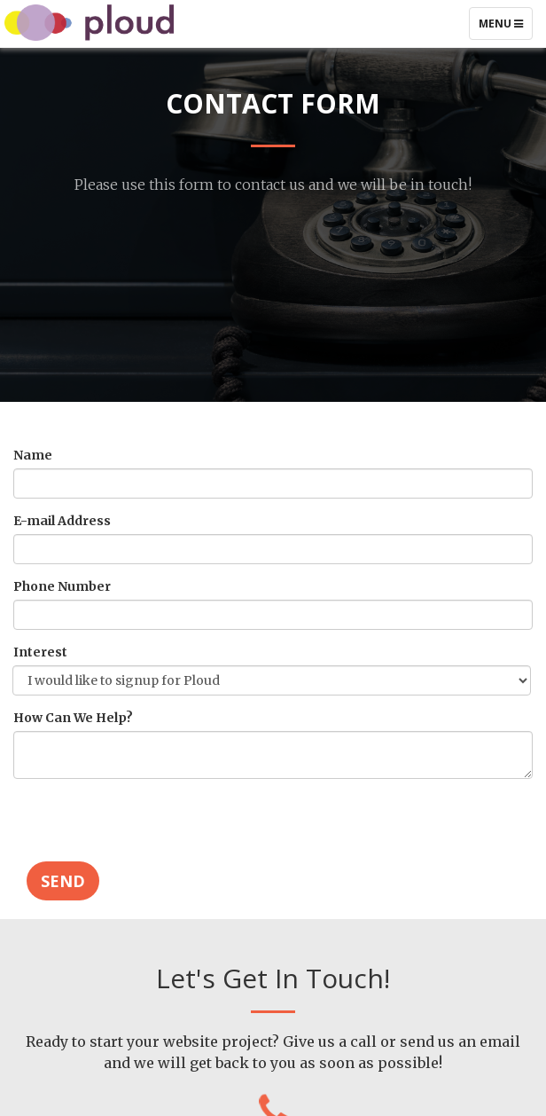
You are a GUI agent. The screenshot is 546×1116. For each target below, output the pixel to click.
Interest (43, 652)
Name (35, 455)
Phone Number (64, 586)
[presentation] (148, 826)
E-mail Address (64, 521)
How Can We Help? (75, 718)
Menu (505, 27)
